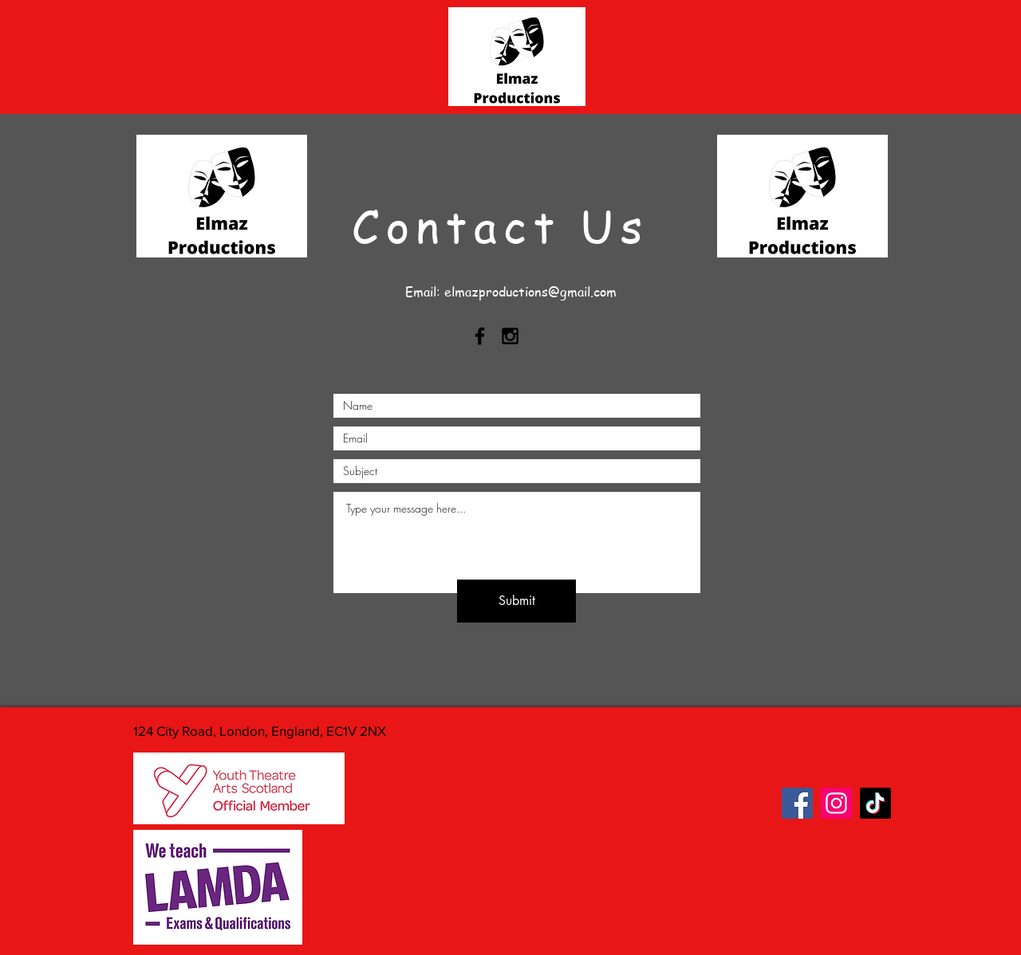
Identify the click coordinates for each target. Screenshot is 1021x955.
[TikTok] (875, 803)
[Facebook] (797, 803)
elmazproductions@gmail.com (530, 292)
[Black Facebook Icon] (479, 336)
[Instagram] (836, 803)
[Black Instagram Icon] (510, 336)
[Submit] (516, 601)
